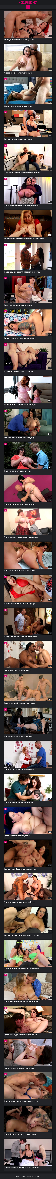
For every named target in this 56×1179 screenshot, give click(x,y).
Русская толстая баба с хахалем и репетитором (19, 703)
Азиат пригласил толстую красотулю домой (18, 736)
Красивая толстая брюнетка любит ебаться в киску (20, 869)
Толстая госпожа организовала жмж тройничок (19, 902)
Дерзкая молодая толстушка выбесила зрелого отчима (22, 172)
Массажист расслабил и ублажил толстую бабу (19, 570)
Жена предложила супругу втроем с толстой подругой (21, 1167)
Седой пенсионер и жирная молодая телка (18, 305)
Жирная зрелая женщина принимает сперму (18, 106)
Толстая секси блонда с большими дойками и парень (21, 1001)
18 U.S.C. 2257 (29, 1176)
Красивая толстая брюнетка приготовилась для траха (21, 935)
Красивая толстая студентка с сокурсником (18, 139)
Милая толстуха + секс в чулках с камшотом (18, 371)
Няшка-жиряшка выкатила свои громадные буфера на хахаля (24, 238)
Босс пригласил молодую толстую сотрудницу (19, 437)
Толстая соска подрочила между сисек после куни (20, 1034)
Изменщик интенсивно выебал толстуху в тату (19, 39)
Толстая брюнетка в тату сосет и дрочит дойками (20, 1134)
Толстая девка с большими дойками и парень (19, 802)
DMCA (23, 1176)
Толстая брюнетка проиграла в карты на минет (19, 504)
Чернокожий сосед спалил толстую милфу (18, 72)
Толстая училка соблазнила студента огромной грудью (22, 205)
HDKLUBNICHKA (28, 2)
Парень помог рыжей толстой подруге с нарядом (20, 404)
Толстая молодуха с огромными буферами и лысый (21, 537)
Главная (18, 1176)
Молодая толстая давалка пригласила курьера (19, 603)
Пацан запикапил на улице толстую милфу (18, 471)
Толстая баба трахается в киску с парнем (17, 835)
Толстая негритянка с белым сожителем (17, 670)
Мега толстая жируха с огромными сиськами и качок (21, 1101)
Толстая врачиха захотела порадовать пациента (19, 769)
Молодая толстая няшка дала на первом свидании (20, 636)
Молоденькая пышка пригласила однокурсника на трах (22, 271)
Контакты (37, 1176)
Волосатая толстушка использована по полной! (19, 338)
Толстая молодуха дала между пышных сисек (19, 1068)
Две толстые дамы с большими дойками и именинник (21, 968)
